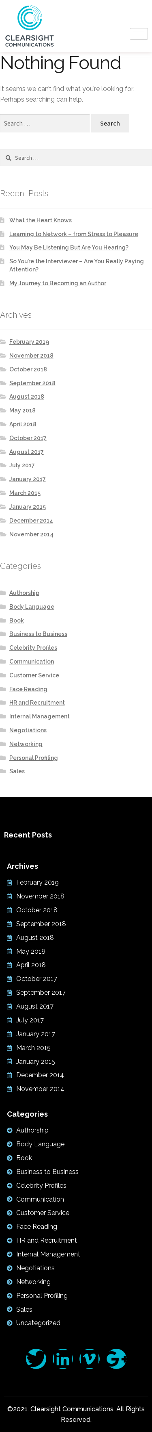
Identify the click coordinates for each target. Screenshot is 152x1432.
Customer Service (34, 675)
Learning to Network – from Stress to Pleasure (73, 234)
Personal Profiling (33, 758)
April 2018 (22, 424)
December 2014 (31, 520)
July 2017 (22, 465)
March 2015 (25, 493)
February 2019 (29, 341)
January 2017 (27, 479)
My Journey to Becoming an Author (57, 283)
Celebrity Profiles (33, 647)
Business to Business (38, 634)
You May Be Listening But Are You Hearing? (68, 247)
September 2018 (32, 383)
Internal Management (39, 716)
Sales (17, 771)
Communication (31, 661)
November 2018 (31, 355)
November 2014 (31, 534)
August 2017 (26, 452)
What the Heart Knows (40, 220)
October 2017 (28, 438)
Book (16, 620)
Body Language (31, 606)
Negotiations (28, 730)
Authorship (24, 593)
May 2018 (22, 410)
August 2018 (26, 396)
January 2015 (27, 506)
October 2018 (28, 369)
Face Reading (28, 689)
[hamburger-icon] (139, 34)
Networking (26, 744)
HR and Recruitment (37, 702)
